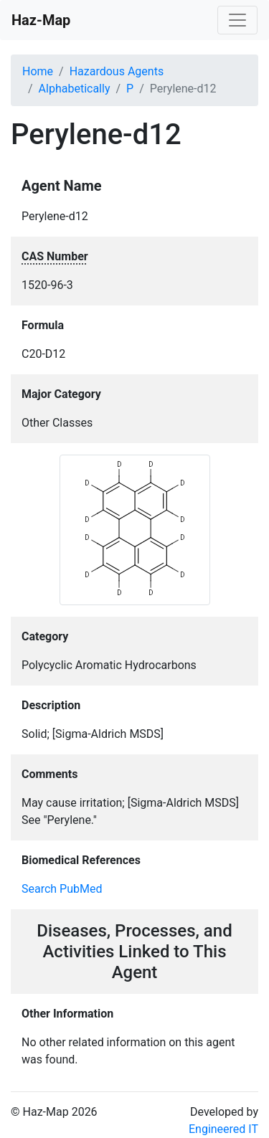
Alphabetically (74, 88)
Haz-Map (40, 20)
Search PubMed (62, 889)
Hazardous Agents (117, 71)
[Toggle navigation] (237, 20)
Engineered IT (223, 1129)
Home (37, 71)
